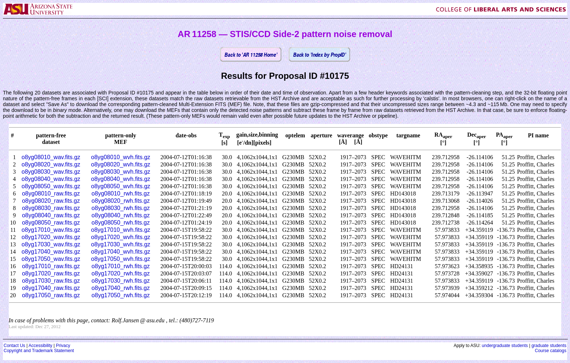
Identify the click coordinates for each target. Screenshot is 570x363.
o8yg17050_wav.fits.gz (50, 259)
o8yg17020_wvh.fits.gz (120, 237)
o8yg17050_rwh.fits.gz (121, 295)
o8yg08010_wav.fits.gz (50, 157)
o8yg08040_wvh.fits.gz (120, 179)
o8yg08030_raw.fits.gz (51, 208)
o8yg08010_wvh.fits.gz (120, 157)
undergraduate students (505, 345)
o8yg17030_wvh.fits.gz (120, 244)
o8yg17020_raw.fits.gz (51, 273)
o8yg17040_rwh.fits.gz (121, 288)
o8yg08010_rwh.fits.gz (121, 193)
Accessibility (40, 345)
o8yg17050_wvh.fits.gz (120, 259)
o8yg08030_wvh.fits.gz (120, 172)
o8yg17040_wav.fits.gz (50, 252)
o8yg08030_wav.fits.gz (50, 172)
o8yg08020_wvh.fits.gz (120, 164)
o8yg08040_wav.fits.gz (50, 179)
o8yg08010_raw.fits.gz (51, 193)
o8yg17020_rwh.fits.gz (121, 273)
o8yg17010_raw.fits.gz (51, 266)
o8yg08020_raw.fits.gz (51, 201)
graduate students (548, 345)
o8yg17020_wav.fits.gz (50, 237)
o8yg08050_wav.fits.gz (50, 186)
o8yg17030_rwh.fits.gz (121, 281)
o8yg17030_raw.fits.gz (51, 281)
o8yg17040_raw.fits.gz (51, 288)
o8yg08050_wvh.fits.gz (120, 186)
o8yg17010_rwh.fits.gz (121, 266)
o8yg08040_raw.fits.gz (51, 215)
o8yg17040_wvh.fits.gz (120, 252)
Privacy (63, 345)
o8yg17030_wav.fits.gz (50, 244)
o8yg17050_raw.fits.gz (51, 295)
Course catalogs (550, 350)
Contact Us (14, 345)
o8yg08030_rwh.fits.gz (121, 208)
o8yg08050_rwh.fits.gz (121, 222)
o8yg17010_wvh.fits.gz (120, 230)
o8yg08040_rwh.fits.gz (121, 215)
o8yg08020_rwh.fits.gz (121, 201)
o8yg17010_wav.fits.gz (50, 230)
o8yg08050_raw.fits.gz (51, 222)
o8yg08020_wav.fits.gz (50, 164)
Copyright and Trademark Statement (39, 350)
